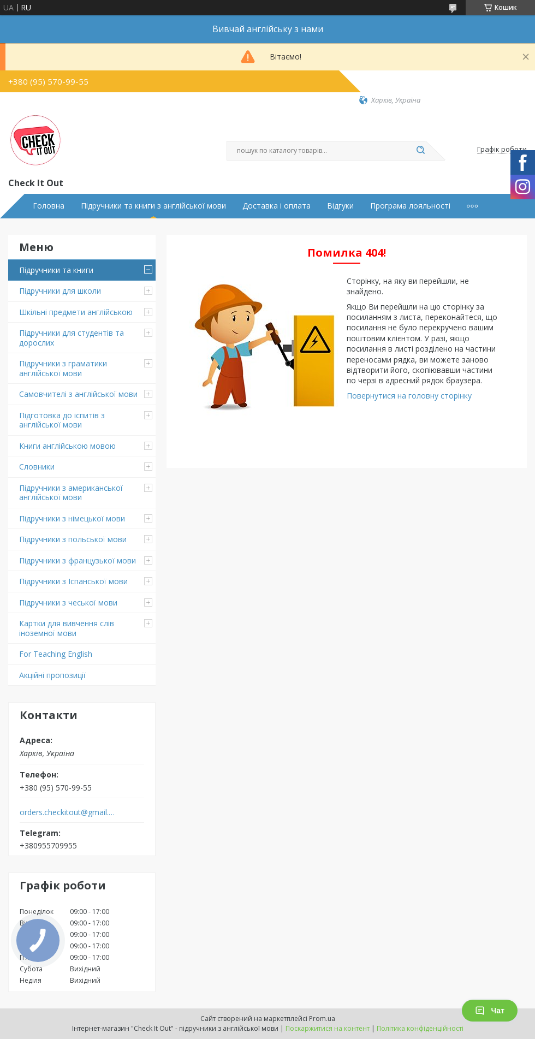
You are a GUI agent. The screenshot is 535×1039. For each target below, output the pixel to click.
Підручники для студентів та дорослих (71, 338)
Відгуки (340, 206)
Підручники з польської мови (73, 539)
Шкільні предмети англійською (76, 312)
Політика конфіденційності (420, 1028)
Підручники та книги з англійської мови (153, 206)
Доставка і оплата (276, 206)
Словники (37, 466)
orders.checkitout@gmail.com (67, 812)
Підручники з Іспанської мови (73, 581)
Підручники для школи (60, 291)
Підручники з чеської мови (68, 602)
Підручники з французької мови (77, 560)
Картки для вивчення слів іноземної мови (66, 628)
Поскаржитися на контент (328, 1028)
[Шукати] (420, 151)
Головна (48, 206)
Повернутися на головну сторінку (409, 395)
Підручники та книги (56, 270)
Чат (489, 1011)
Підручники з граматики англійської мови (63, 368)
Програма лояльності (410, 206)
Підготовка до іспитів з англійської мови (62, 420)
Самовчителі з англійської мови (78, 394)
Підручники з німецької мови (72, 518)
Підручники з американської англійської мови (71, 493)
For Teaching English (55, 654)
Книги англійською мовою (67, 446)
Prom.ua (322, 1018)
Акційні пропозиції (52, 675)
